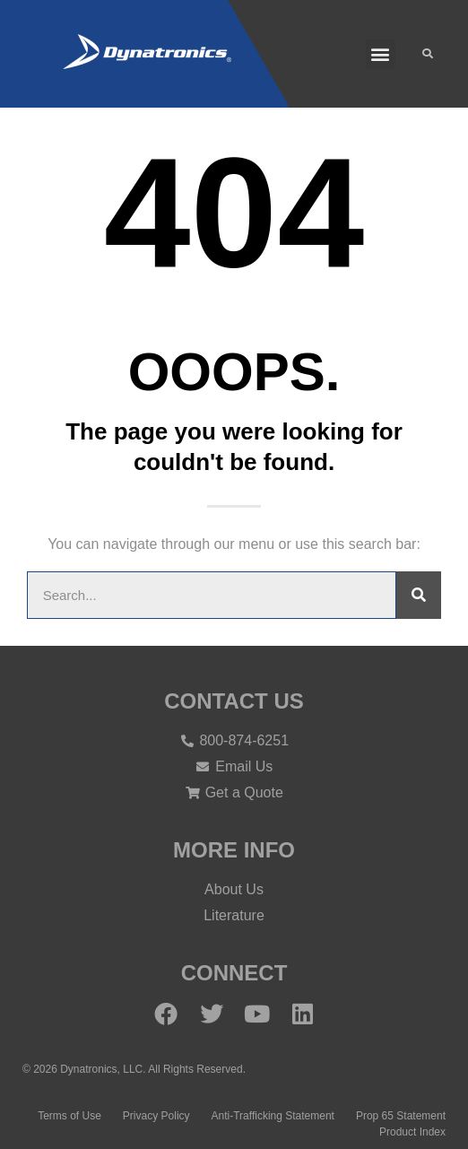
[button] (380, 54)
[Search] (418, 595)
